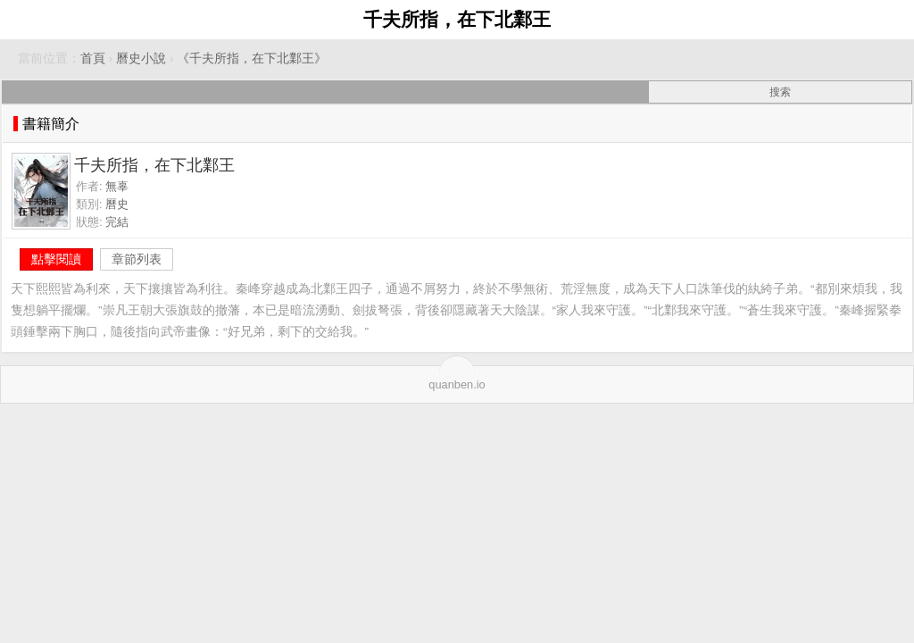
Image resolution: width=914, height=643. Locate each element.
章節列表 (137, 259)
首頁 (92, 58)
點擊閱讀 (56, 259)
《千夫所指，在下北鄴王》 (252, 58)
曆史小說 (141, 58)
